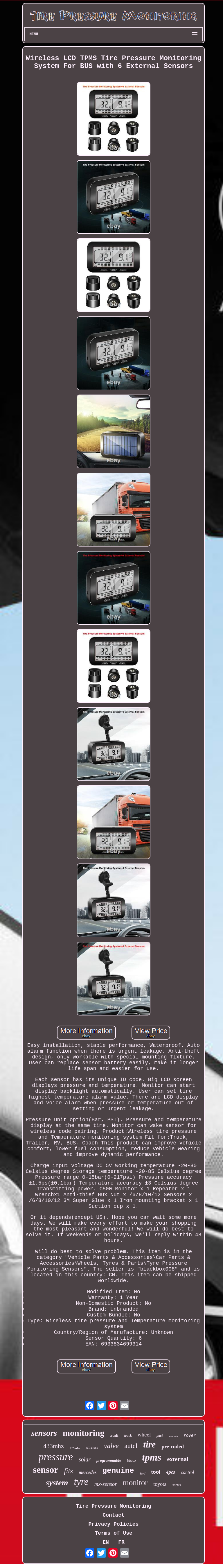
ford (142, 1473)
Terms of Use (113, 1533)
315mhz (75, 1448)
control (187, 1472)
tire (149, 1444)
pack (160, 1436)
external (177, 1459)
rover (190, 1435)
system (57, 1482)
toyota (159, 1484)
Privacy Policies (114, 1524)
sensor (45, 1469)
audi (114, 1435)
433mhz (53, 1446)
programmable (108, 1460)
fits (68, 1471)
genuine (118, 1470)
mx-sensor (105, 1484)
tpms (151, 1457)
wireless (92, 1447)
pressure (56, 1457)
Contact (113, 1515)
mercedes (87, 1472)
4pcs (170, 1472)
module (173, 1436)
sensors (44, 1433)
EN (105, 1542)
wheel (144, 1435)
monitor (135, 1482)
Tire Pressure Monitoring (113, 1506)
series (176, 1485)
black (131, 1460)
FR (121, 1542)
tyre (81, 1482)
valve (111, 1446)
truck (128, 1436)
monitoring (83, 1433)
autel (131, 1446)
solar (85, 1459)
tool (155, 1472)
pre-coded (172, 1447)
